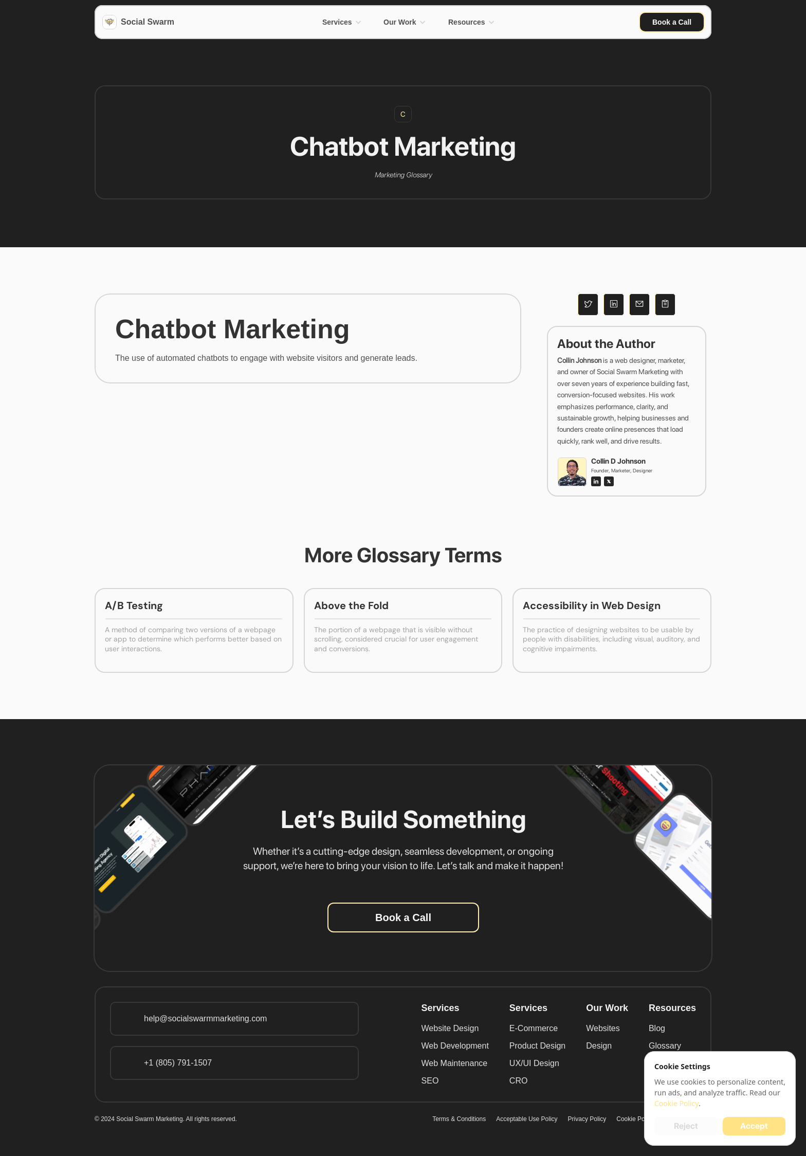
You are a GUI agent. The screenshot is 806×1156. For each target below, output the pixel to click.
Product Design (537, 1045)
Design (599, 1045)
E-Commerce (533, 1028)
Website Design (450, 1028)
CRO (518, 1080)
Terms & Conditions (459, 1119)
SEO (430, 1080)
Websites (603, 1028)
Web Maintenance (455, 1063)
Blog (657, 1028)
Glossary (665, 1045)
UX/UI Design (534, 1063)
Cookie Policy (635, 1119)
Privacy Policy (587, 1119)
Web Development (455, 1045)
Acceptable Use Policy (526, 1119)
